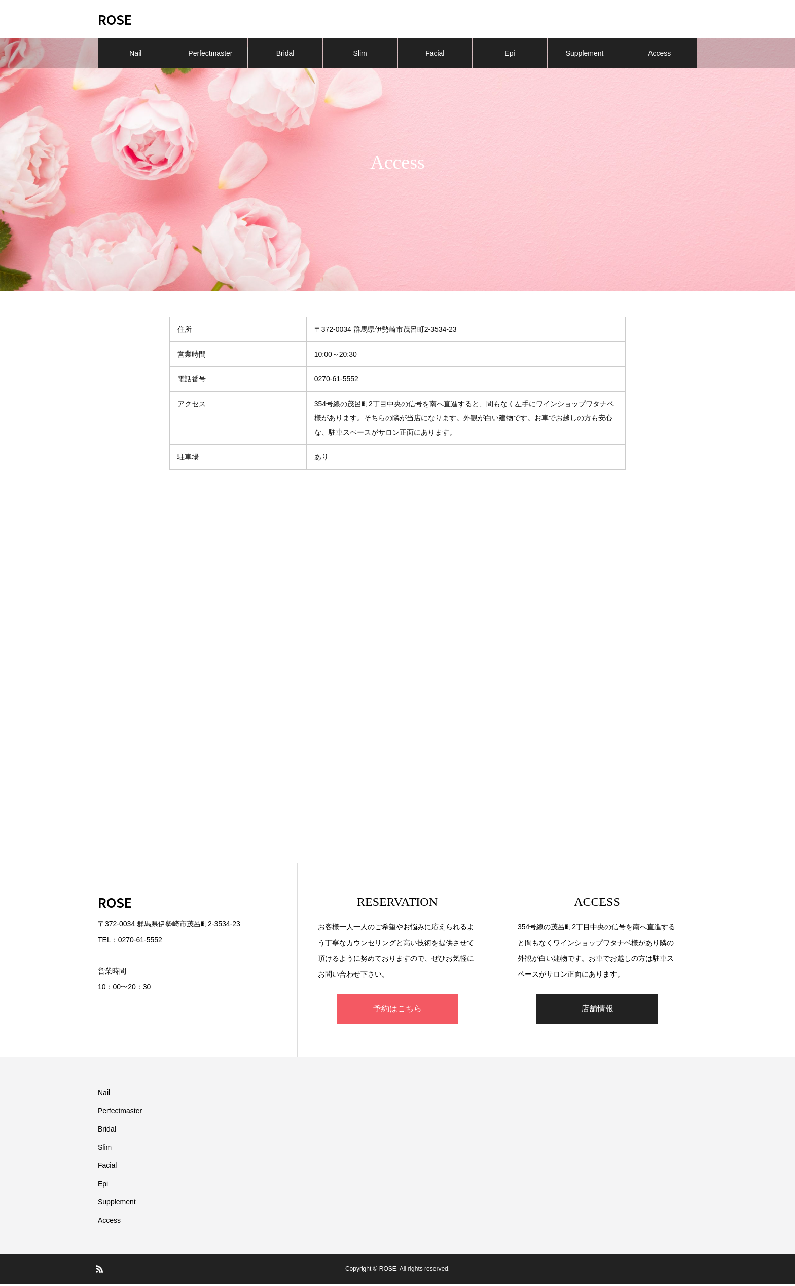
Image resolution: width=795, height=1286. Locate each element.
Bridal (285, 56)
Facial (434, 56)
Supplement (585, 56)
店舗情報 (597, 1010)
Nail (135, 56)
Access (659, 56)
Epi (509, 56)
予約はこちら (397, 1010)
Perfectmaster (210, 56)
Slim (360, 56)
